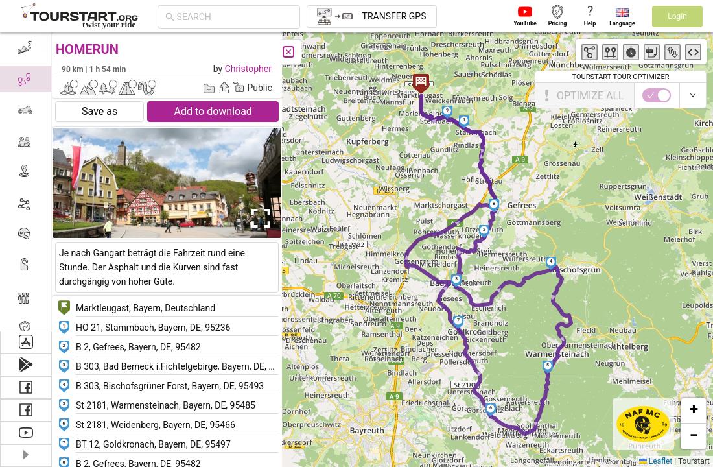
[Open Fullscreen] (258, 218)
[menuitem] (25, 48)
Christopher (248, 69)
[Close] (288, 52)
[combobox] (234, 16)
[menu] (26, 181)
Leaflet (655, 461)
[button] (464, 121)
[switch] (656, 95)
